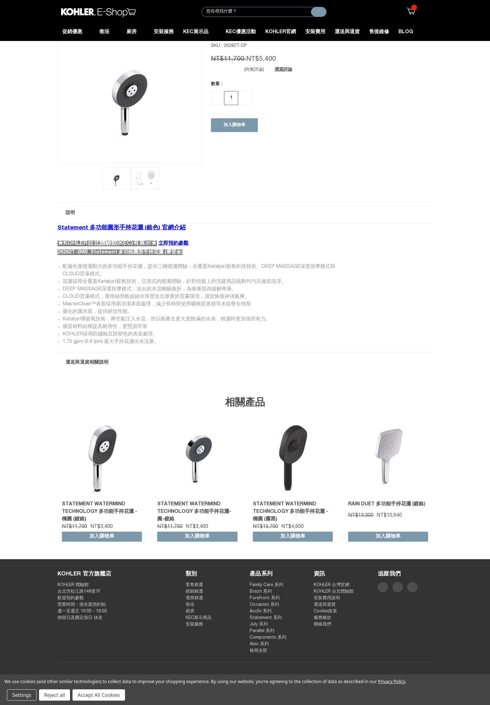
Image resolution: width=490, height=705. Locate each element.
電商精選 (194, 598)
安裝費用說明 (327, 598)
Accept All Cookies (99, 695)
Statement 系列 (266, 618)
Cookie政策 (325, 611)
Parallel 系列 (262, 631)
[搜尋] (318, 12)
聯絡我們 (322, 624)
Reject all (54, 695)
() (410, 12)
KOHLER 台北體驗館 (336, 592)
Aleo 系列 (259, 644)
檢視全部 (258, 651)
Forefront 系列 (265, 598)
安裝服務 (164, 32)
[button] (245, 213)
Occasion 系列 (264, 605)
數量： (217, 84)
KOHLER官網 (280, 32)
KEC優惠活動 (241, 32)
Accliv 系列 (261, 611)
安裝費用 (315, 32)
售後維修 (379, 32)
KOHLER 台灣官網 (331, 585)
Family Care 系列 (266, 585)
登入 (428, 12)
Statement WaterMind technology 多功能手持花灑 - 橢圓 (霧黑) (290, 512)
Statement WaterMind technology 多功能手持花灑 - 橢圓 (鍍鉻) (99, 512)
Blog (405, 32)
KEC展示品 (199, 32)
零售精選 (194, 585)
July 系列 (259, 624)
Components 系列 (268, 638)
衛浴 (108, 32)
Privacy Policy (391, 681)
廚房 (135, 32)
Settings (21, 695)
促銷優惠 (76, 32)
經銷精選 (194, 592)
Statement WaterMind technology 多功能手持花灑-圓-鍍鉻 (194, 512)
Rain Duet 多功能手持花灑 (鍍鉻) (386, 504)
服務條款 (322, 618)
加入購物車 (101, 536)
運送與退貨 (347, 32)
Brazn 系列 (261, 592)
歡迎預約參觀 (71, 598)
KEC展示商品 (199, 618)
